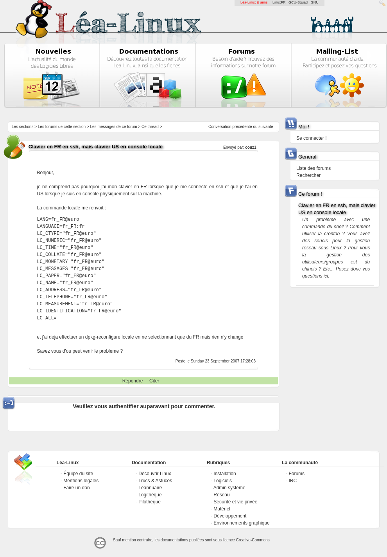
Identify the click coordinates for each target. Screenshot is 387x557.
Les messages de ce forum (113, 126)
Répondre (132, 381)
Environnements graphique (241, 523)
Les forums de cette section (62, 126)
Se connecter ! (311, 138)
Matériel (221, 509)
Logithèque (149, 495)
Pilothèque (149, 502)
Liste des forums (313, 168)
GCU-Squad (298, 2)
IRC (292, 480)
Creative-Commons (253, 540)
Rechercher (308, 175)
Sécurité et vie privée (235, 502)
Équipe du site (78, 473)
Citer (154, 381)
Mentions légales (81, 480)
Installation (224, 473)
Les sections (23, 126)
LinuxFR (279, 2)
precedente (242, 126)
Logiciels (222, 480)
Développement (229, 516)
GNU (315, 2)
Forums (296, 473)
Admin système (229, 487)
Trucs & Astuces (155, 480)
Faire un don (76, 487)
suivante (265, 126)
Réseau (221, 495)
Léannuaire (150, 487)
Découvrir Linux (154, 473)
